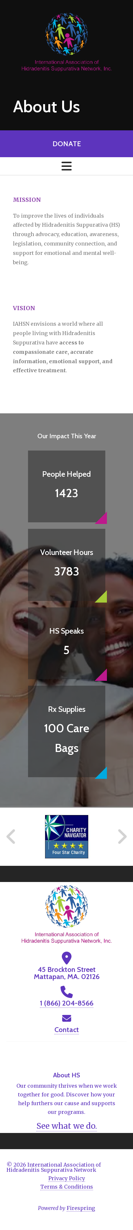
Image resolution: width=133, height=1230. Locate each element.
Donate (66, 143)
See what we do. (66, 1126)
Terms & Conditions (66, 1186)
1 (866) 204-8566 (66, 1003)
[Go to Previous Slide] (11, 836)
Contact (66, 1029)
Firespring (81, 1208)
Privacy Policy (66, 1178)
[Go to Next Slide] (122, 836)
